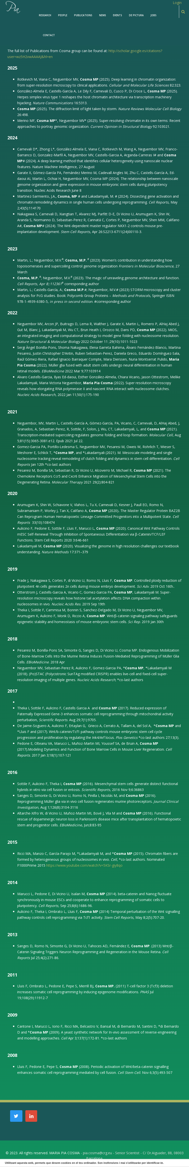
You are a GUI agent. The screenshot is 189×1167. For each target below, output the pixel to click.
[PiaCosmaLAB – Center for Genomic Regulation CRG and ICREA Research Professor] (12, 6)
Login (177, 2)
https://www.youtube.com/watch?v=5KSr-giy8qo (84, 865)
